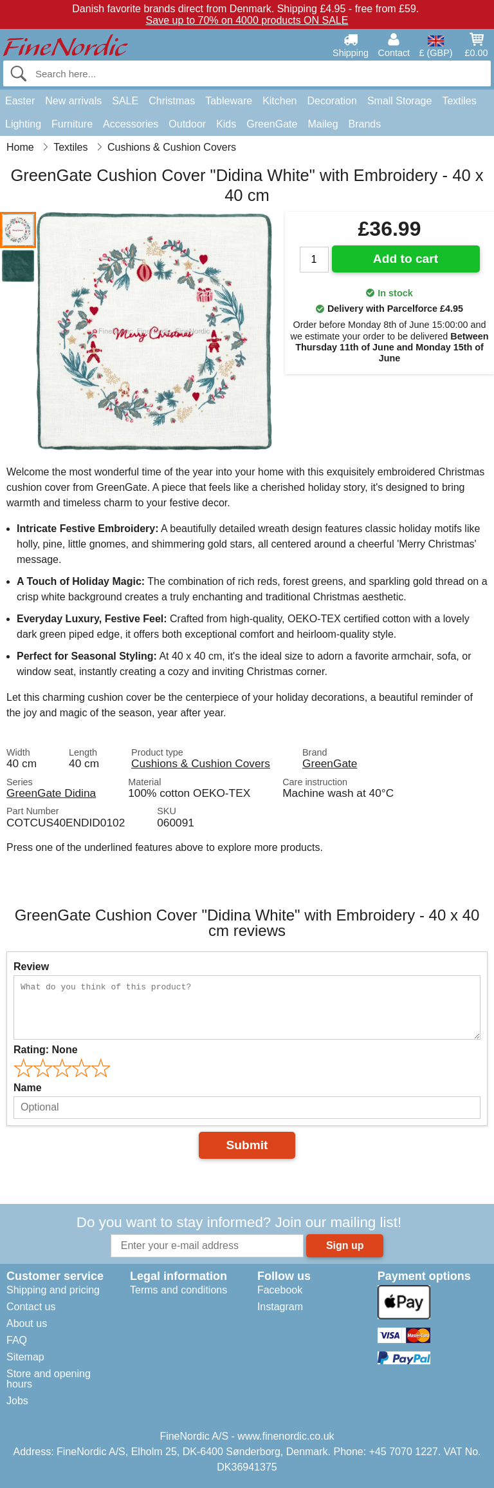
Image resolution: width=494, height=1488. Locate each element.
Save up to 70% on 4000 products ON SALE (247, 20)
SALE (125, 100)
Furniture (72, 124)
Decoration (332, 100)
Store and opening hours (48, 1378)
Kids (226, 124)
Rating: (46, 1049)
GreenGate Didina (51, 793)
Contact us (30, 1306)
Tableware (228, 100)
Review (31, 966)
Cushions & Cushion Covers (200, 763)
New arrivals (73, 100)
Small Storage (399, 100)
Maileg (322, 124)
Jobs (17, 1400)
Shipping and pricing (53, 1289)
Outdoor (187, 124)
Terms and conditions (178, 1289)
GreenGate (271, 124)
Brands (365, 124)
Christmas (172, 100)
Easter (20, 100)
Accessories (130, 124)
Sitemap (25, 1356)
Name (28, 1087)
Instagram (280, 1306)
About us (26, 1323)
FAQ (16, 1340)
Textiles (459, 100)
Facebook (279, 1289)
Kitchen (279, 100)
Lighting (23, 124)
